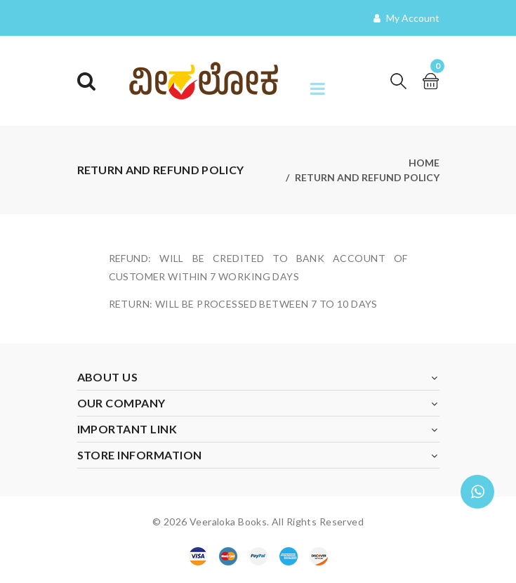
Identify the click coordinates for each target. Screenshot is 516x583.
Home (424, 163)
